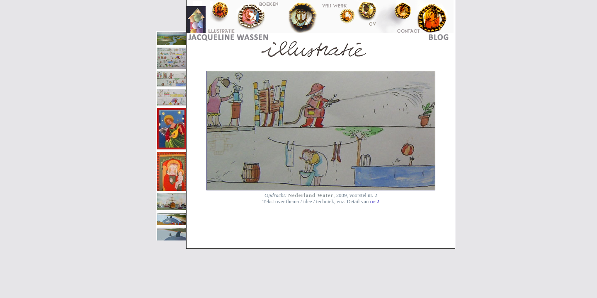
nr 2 (374, 201)
